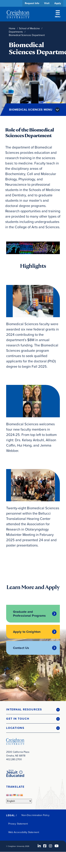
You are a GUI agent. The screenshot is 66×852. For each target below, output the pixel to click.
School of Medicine (29, 28)
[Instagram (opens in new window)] (50, 846)
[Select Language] (19, 801)
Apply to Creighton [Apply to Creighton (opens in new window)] (26, 631)
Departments (16, 31)
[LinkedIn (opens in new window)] (39, 846)
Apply (57, 3)
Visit (46, 3)
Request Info (32, 3)
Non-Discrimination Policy (35, 815)
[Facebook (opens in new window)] (45, 846)
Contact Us (21, 648)
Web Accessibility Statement (23, 832)
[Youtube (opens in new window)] (56, 846)
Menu (57, 14)
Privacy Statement (18, 824)
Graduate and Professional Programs (29, 613)
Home (12, 28)
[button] (33, 709)
